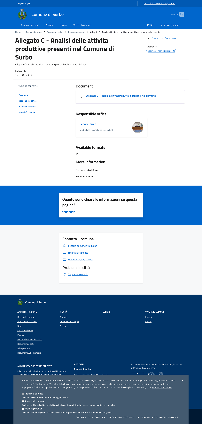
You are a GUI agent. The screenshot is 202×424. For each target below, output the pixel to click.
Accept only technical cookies (157, 417)
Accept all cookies (121, 417)
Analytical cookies (34, 401)
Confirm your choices (90, 417)
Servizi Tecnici (88, 124)
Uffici (19, 326)
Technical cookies (33, 393)
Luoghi (148, 317)
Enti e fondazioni (25, 330)
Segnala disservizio (75, 274)
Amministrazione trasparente (159, 3)
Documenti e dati (55, 32)
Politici (20, 335)
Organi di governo (25, 317)
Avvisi (63, 326)
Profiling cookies (33, 408)
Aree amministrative (27, 321)
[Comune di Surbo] (42, 14)
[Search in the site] (181, 14)
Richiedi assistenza (75, 253)
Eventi (148, 321)
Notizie (63, 317)
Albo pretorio (23, 348)
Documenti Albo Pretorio (29, 352)
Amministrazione (34, 32)
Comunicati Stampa (69, 321)
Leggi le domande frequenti (79, 246)
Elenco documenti (76, 32)
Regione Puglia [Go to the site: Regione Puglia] (24, 3)
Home (18, 32)
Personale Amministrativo (29, 339)
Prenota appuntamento (77, 259)
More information (162, 387)
